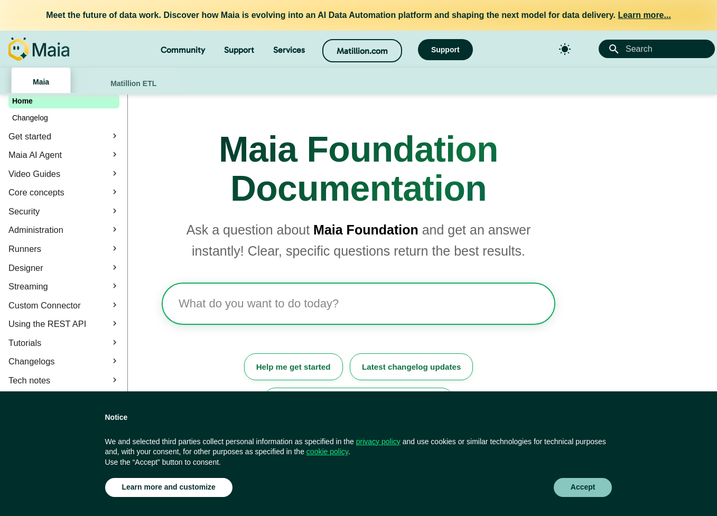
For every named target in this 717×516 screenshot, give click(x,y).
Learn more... (644, 15)
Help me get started (293, 366)
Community (183, 50)
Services (289, 50)
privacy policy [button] (378, 441)
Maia (41, 82)
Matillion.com (362, 51)
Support (239, 50)
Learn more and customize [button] (169, 487)
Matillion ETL (133, 83)
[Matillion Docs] (38, 49)
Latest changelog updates (411, 366)
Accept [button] (583, 487)
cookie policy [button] (327, 451)
